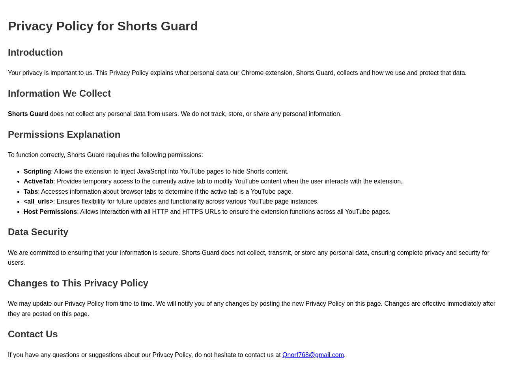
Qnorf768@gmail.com (313, 355)
